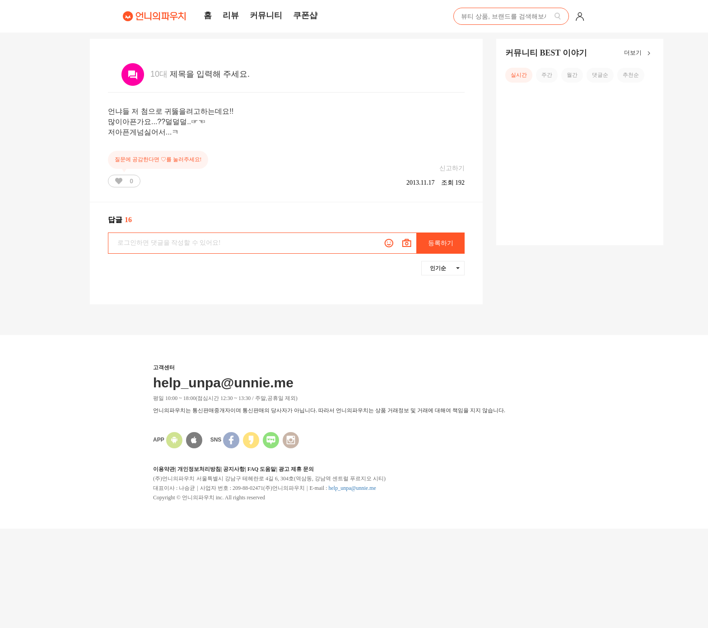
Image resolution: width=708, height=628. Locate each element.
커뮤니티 (266, 15)
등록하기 (440, 243)
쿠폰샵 (305, 15)
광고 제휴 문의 (296, 469)
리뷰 (231, 15)
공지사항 (234, 469)
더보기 (639, 53)
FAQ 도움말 (261, 469)
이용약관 (164, 469)
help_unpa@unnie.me (352, 488)
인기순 (445, 268)
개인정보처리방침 (199, 469)
